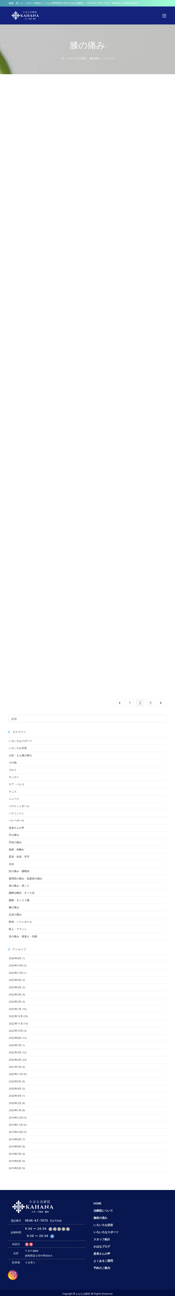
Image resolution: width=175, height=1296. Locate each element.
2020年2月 (15, 1103)
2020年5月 (15, 1081)
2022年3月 (15, 1052)
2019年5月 (15, 1168)
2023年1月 (15, 1009)
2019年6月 (15, 1161)
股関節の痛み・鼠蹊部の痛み (25, 878)
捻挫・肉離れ (16, 849)
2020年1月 (15, 1110)
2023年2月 (15, 1001)
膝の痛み (14, 907)
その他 (13, 762)
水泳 (11, 864)
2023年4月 (15, 987)
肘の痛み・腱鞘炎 (19, 871)
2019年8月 (15, 1146)
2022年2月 (15, 1059)
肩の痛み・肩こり (19, 885)
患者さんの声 (16, 828)
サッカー (14, 777)
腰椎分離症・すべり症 (22, 893)
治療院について (103, 1210)
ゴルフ (13, 770)
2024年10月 (16, 965)
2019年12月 (16, 1117)
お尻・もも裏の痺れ (20, 755)
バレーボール (16, 820)
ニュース (14, 798)
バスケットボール (19, 806)
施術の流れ (100, 1217)
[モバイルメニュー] (164, 15)
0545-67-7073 (94, 3)
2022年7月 (15, 1045)
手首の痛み (15, 842)
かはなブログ (101, 1246)
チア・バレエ (16, 784)
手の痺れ (14, 835)
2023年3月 (15, 994)
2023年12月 (16, 973)
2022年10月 (16, 1030)
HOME (97, 1203)
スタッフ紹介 (101, 1239)
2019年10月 (16, 1132)
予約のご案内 (101, 1268)
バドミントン (16, 813)
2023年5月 (15, 980)
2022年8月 (15, 1038)
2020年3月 (15, 1095)
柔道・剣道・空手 (19, 856)
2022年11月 (16, 1023)
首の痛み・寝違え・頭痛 (23, 936)
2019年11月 (16, 1125)
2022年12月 (16, 1016)
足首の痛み (15, 914)
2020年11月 (16, 1074)
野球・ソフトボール (20, 922)
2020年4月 (15, 1088)
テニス (13, 791)
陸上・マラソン (18, 929)
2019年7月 (15, 1154)
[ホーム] (62, 58)
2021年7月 (15, 1067)
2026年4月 (15, 958)
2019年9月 (15, 1139)
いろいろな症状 (18, 748)
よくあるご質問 (103, 1260)
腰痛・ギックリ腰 (19, 900)
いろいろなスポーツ (20, 741)
